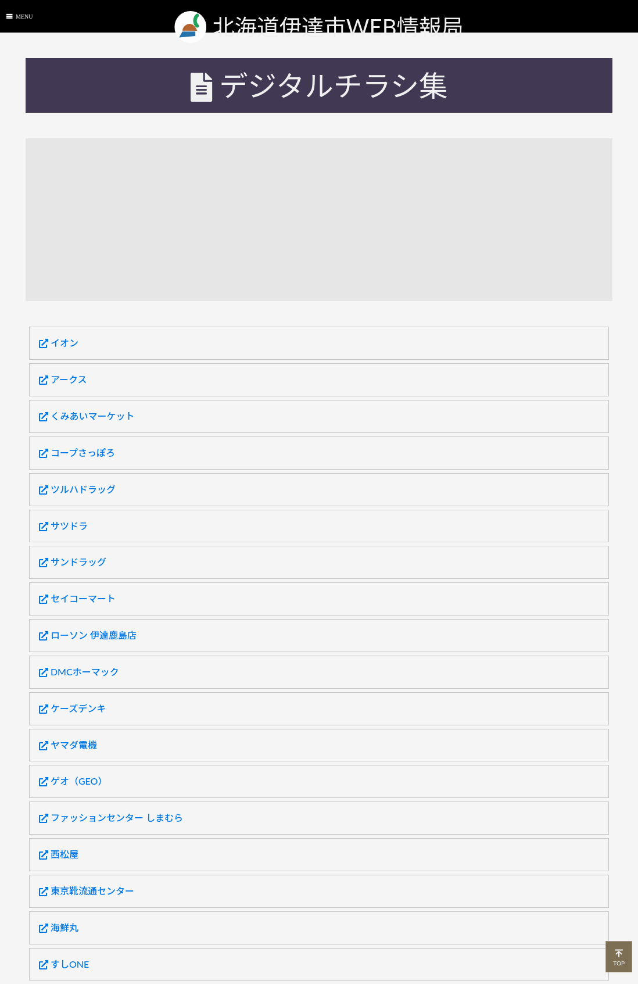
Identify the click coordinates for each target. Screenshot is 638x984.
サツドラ (63, 526)
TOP (619, 956)
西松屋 (58, 854)
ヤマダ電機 (68, 745)
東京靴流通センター (86, 891)
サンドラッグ (72, 562)
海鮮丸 (58, 927)
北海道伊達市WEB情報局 (319, 27)
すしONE (64, 964)
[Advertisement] (332, 219)
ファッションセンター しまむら (111, 817)
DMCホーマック (79, 671)
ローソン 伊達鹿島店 (88, 635)
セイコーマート (77, 598)
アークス (63, 379)
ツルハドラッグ (77, 489)
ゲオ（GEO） (73, 781)
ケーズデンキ (72, 708)
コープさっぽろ (77, 452)
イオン (58, 343)
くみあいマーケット (87, 416)
